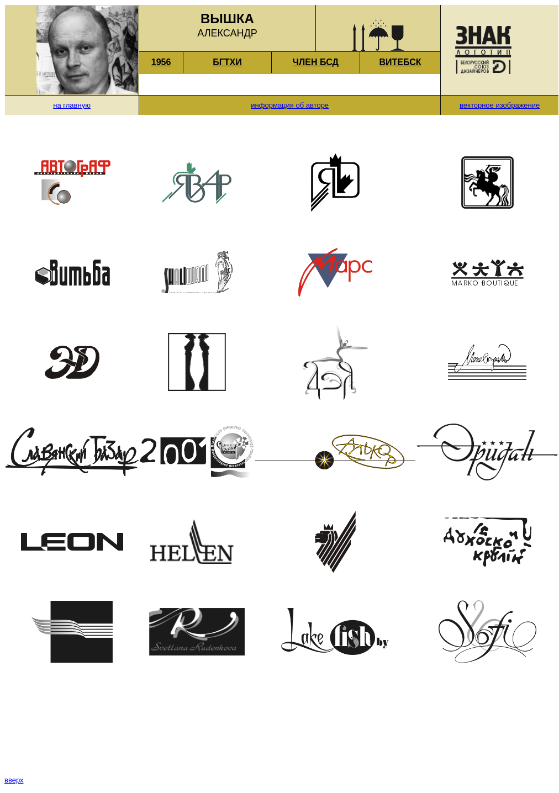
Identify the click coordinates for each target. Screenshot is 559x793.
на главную (72, 105)
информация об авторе (290, 105)
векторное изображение (500, 105)
